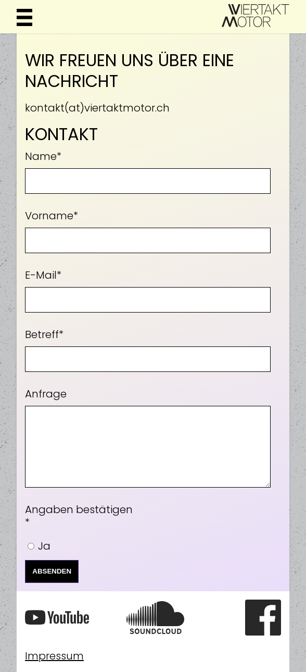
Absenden (51, 571)
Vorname (51, 213)
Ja (44, 546)
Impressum (54, 656)
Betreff (44, 332)
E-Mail (43, 273)
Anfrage (46, 394)
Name (43, 154)
